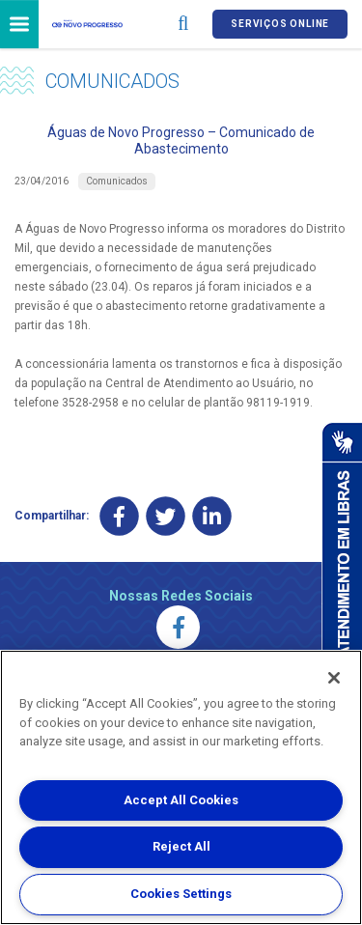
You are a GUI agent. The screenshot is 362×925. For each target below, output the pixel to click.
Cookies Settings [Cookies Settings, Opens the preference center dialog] (181, 893)
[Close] (334, 678)
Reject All (181, 846)
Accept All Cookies (181, 800)
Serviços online (280, 23)
